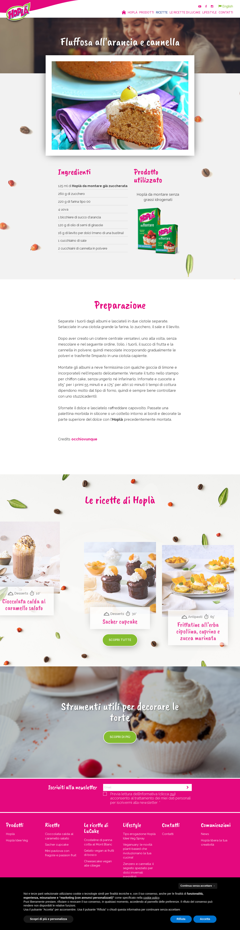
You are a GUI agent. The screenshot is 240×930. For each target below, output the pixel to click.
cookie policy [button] (151, 897)
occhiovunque (84, 439)
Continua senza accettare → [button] (198, 885)
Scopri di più (120, 737)
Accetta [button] (205, 919)
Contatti (167, 834)
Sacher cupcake (57, 844)
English (225, 6)
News (205, 834)
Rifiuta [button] (181, 919)
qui (172, 794)
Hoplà (10, 834)
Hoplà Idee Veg (17, 840)
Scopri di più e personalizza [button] (48, 919)
